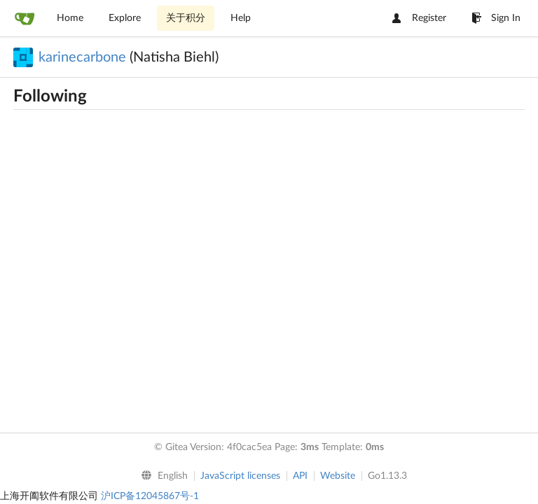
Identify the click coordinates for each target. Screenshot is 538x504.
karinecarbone (82, 57)
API (300, 476)
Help (240, 18)
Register (419, 18)
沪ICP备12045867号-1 (150, 496)
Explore (125, 18)
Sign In (495, 18)
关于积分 (185, 18)
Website (337, 476)
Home (70, 18)
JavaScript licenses (240, 476)
